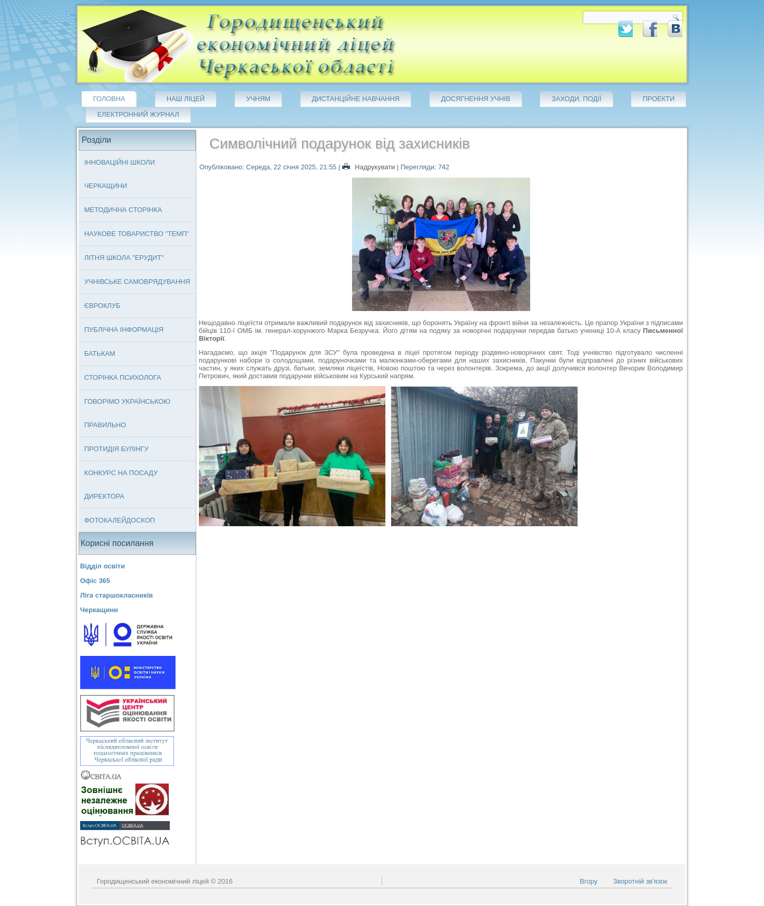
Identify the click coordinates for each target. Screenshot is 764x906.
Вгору (588, 881)
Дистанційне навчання (356, 99)
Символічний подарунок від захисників (339, 143)
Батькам (99, 353)
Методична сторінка (123, 210)
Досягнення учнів (475, 99)
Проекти (658, 99)
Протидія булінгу (116, 449)
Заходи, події (576, 99)
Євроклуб (102, 305)
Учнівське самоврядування (137, 282)
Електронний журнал (138, 114)
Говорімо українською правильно (127, 413)
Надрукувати (369, 167)
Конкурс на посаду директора (121, 484)
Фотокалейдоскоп (119, 520)
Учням (258, 99)
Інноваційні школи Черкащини (119, 174)
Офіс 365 (95, 581)
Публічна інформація (124, 329)
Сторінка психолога (122, 377)
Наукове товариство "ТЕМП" (137, 234)
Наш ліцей (186, 99)
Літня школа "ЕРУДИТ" (124, 258)
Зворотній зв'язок (640, 881)
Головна (109, 99)
